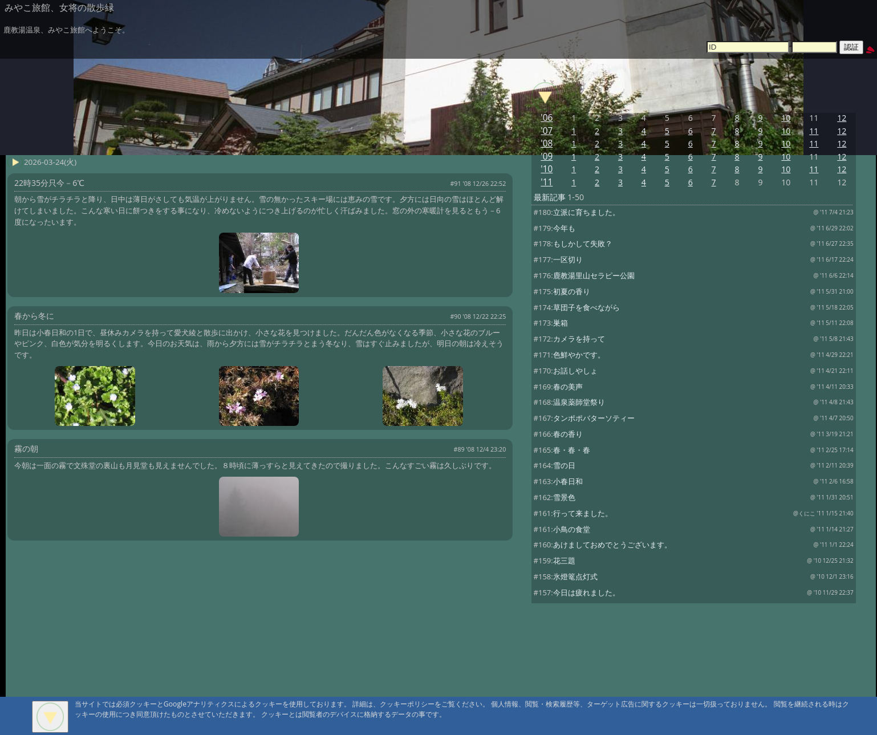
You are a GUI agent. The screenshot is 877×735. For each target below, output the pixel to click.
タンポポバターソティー (594, 418)
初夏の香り (571, 291)
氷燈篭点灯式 (575, 576)
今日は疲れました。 (586, 592)
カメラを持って (579, 339)
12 (841, 117)
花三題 (564, 560)
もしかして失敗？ (582, 243)
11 (813, 130)
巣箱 (560, 323)
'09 (547, 157)
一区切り (568, 259)
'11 (547, 182)
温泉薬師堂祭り (579, 402)
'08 (547, 143)
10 (785, 117)
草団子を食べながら (586, 307)
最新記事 (550, 197)
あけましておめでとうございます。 (612, 544)
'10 (547, 169)
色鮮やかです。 (579, 355)
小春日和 (568, 481)
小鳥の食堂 (571, 529)
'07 (547, 131)
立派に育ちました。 (586, 212)
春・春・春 (571, 450)
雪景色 (564, 497)
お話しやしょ (575, 371)
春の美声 (568, 386)
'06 (547, 118)
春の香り (568, 434)
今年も (564, 228)
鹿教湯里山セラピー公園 (594, 275)
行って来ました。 (582, 513)
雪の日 (564, 465)
